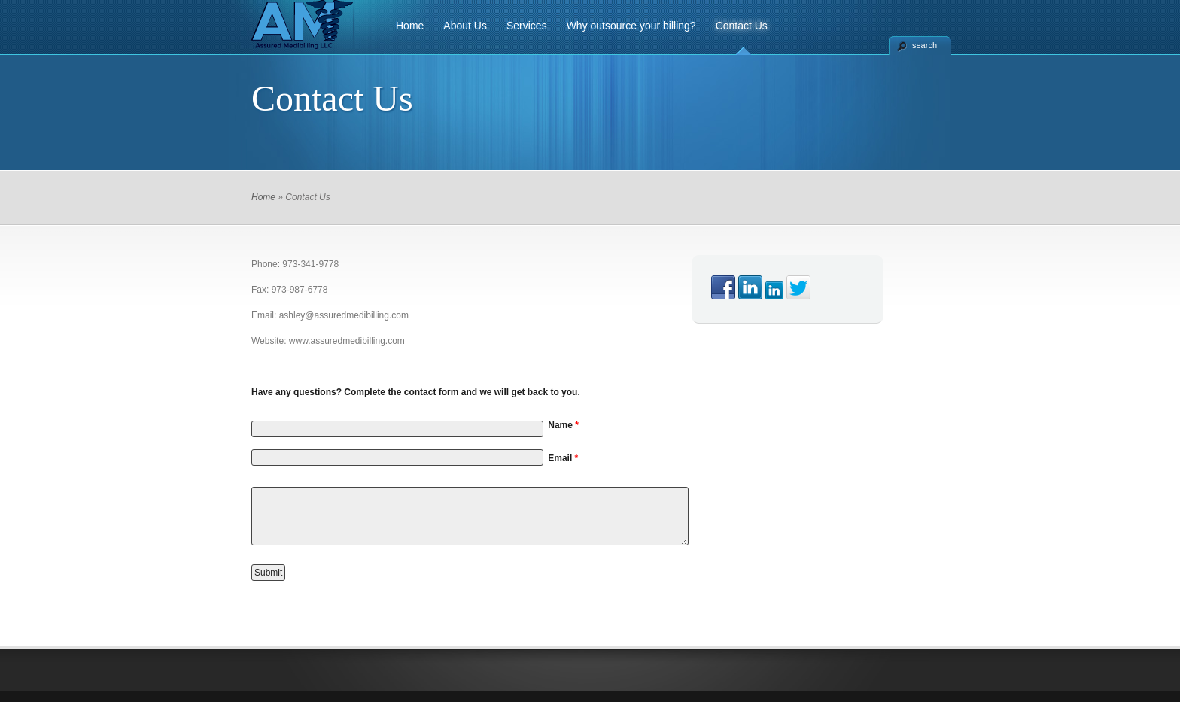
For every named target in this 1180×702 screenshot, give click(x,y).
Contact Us (742, 26)
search (924, 45)
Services (526, 26)
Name (563, 425)
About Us (465, 26)
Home (410, 26)
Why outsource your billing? (631, 26)
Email (563, 458)
